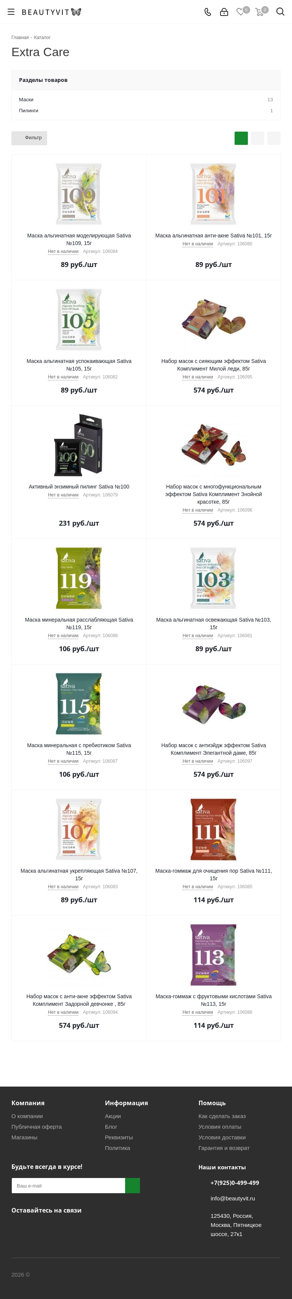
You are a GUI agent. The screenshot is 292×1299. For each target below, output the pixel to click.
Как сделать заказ (222, 1116)
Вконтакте (19, 1228)
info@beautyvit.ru (233, 1198)
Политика (117, 1148)
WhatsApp (76, 1228)
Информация (126, 1103)
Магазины (24, 1137)
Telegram (38, 1228)
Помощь (212, 1103)
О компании (27, 1116)
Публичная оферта (36, 1126)
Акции (113, 1116)
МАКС (57, 1228)
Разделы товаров (43, 79)
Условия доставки (222, 1137)
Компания (27, 1103)
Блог (111, 1126)
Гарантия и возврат (224, 1148)
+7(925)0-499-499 (235, 1182)
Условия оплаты (219, 1126)
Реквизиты (119, 1137)
